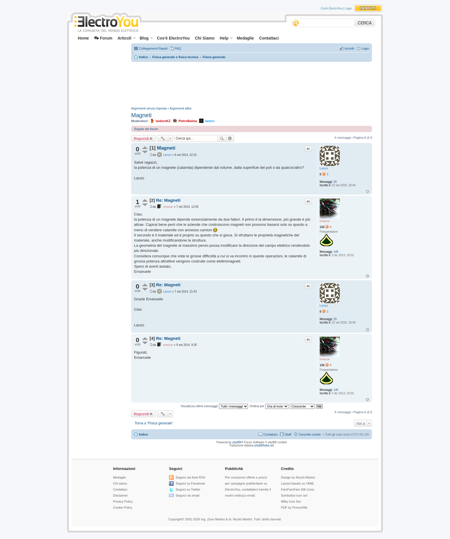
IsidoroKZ (163, 121)
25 (335, 181)
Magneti (141, 115)
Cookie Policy (122, 507)
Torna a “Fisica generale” (154, 423)
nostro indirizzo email (240, 495)
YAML (310, 483)
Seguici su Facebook (190, 483)
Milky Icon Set (290, 501)
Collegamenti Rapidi (153, 48)
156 (322, 227)
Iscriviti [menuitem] (349, 48)
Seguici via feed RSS (190, 477)
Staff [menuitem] (288, 434)
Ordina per (269, 406)
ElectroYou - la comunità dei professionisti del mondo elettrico (106, 23)
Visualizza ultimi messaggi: (214, 406)
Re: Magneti (168, 200)
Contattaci (269, 38)
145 (335, 251)
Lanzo (324, 168)
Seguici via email (187, 495)
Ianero (209, 121)
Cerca (222, 138)
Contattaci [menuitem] (270, 434)
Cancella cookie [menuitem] (309, 434)
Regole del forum (146, 129)
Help (226, 38)
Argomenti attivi (180, 108)
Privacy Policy (123, 501)
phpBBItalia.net (264, 445)
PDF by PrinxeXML (294, 507)
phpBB (236, 442)
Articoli (126, 38)
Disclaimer (120, 495)
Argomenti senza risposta (149, 108)
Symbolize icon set (294, 495)
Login (348, 8)
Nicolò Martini (305, 477)
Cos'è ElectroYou (332, 8)
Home (83, 38)
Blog (146, 38)
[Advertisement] (98, 56)
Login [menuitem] (365, 48)
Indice (143, 434)
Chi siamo (120, 483)
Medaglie (245, 38)
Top (367, 191)
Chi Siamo (204, 38)
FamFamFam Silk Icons (297, 489)
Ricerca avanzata (230, 138)
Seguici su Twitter (188, 489)
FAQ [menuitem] (177, 48)
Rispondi (141, 138)
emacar (325, 221)
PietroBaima (188, 121)
